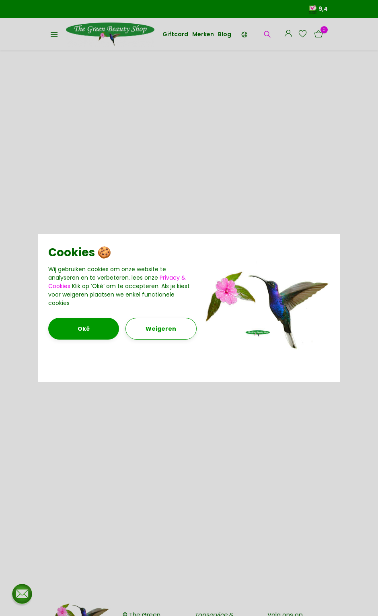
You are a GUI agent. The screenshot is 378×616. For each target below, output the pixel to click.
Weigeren (161, 329)
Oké (84, 329)
